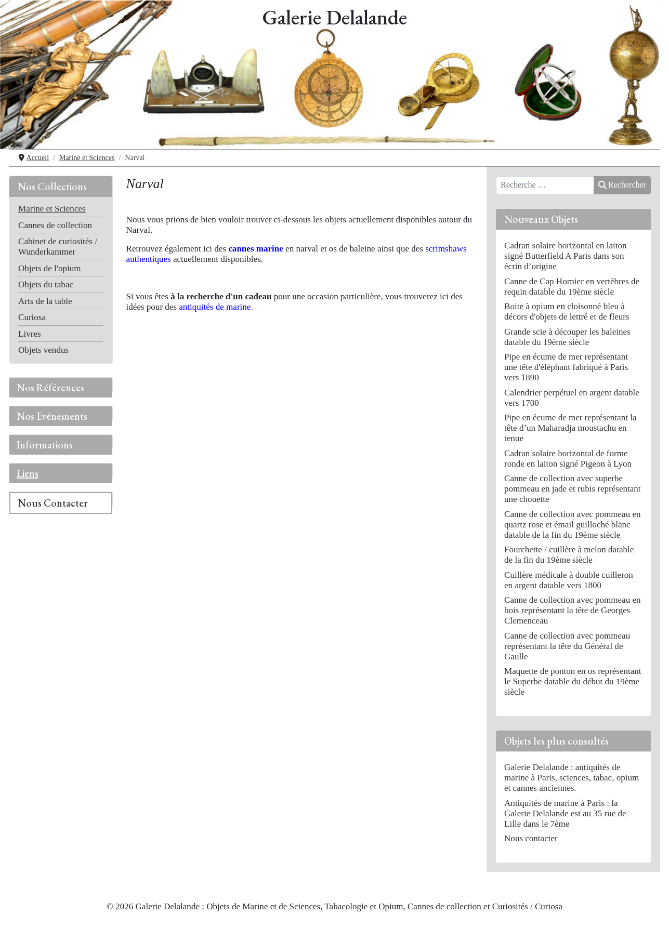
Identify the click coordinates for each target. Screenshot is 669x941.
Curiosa (32, 317)
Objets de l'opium (49, 268)
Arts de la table (45, 301)
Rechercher (622, 184)
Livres (29, 334)
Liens (27, 473)
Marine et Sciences (52, 209)
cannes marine (255, 249)
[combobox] (545, 185)
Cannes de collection (55, 225)
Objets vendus (43, 350)
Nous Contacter (53, 503)
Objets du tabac (45, 284)
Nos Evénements (52, 416)
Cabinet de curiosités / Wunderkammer (57, 246)
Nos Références (50, 387)
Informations (45, 445)
